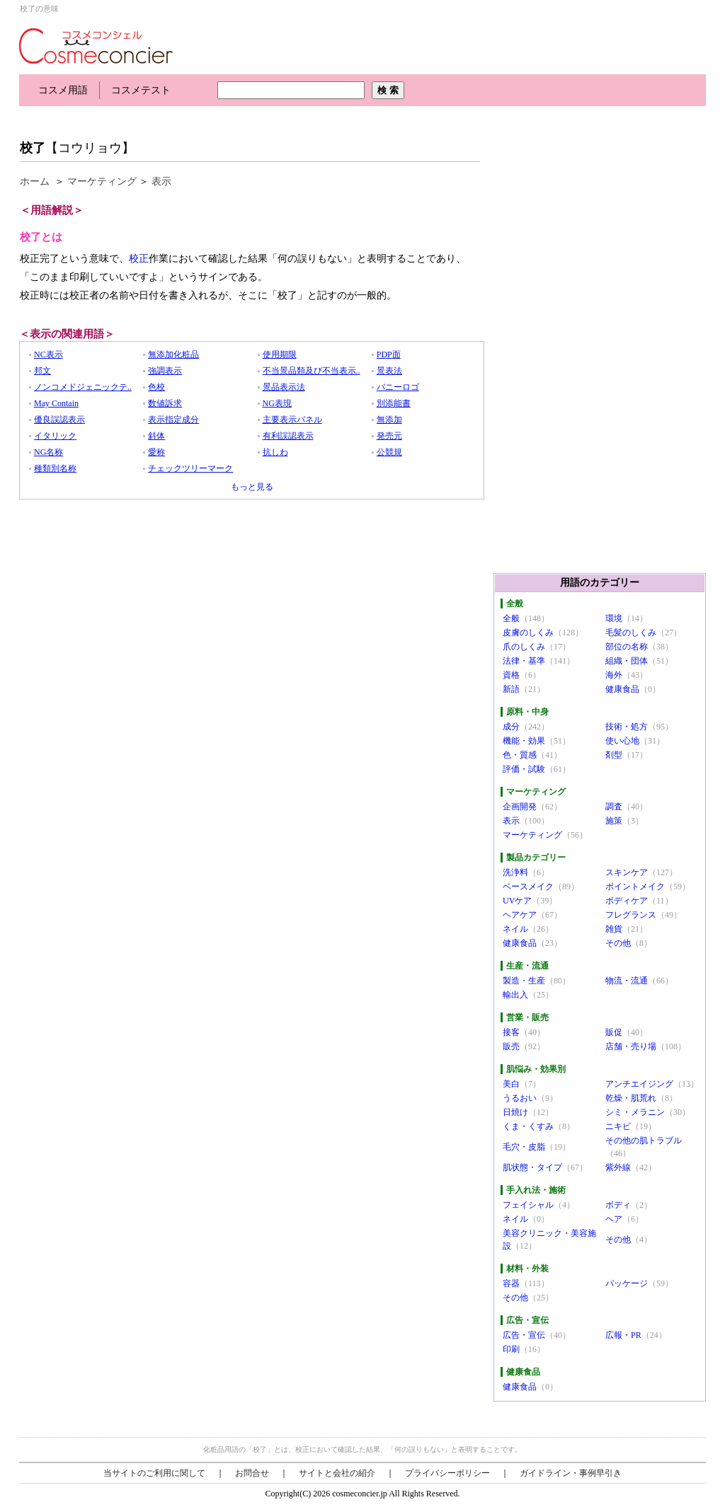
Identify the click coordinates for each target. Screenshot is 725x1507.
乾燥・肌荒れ (630, 1098)
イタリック (55, 436)
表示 (161, 181)
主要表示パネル (292, 420)
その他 (618, 943)
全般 (511, 618)
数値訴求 (165, 403)
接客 (511, 1032)
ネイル (515, 929)
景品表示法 (284, 387)
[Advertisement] (277, 118)
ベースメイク (528, 886)
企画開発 (520, 807)
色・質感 (520, 755)
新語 (511, 689)
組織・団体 (626, 661)
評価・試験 (524, 769)
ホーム (35, 181)
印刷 (511, 1349)
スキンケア (626, 872)
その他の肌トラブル (643, 1140)
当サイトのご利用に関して (154, 1473)
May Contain (56, 403)
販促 (613, 1032)
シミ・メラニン (635, 1112)
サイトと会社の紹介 (337, 1473)
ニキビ (618, 1126)
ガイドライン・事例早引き (571, 1473)
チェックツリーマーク (190, 468)
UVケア (517, 901)
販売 (511, 1046)
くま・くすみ (528, 1126)
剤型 (613, 755)
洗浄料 (515, 872)
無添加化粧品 (173, 354)
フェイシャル (528, 1205)
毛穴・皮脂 (524, 1147)
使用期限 (280, 354)
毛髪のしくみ (630, 632)
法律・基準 (524, 661)
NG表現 (277, 403)
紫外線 (618, 1167)
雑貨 (613, 929)
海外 (613, 675)
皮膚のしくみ (528, 632)
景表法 (389, 371)
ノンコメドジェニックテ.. (83, 387)
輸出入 (515, 995)
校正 (139, 258)
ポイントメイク (635, 886)
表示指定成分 (173, 420)
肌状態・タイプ (532, 1167)
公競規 (389, 452)
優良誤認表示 (59, 420)
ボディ (618, 1205)
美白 (511, 1084)
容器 (511, 1283)
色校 (156, 387)
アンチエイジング (639, 1084)
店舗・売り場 (630, 1046)
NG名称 (48, 452)
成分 (511, 727)
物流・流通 (626, 981)
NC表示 (48, 354)
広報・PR (623, 1335)
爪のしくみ (524, 647)
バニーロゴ (398, 387)
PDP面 (389, 354)
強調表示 (165, 371)
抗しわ (275, 452)
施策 (613, 821)
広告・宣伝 (524, 1335)
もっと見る (252, 487)
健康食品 (622, 689)
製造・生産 (524, 981)
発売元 (389, 436)
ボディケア (626, 901)
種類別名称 (55, 468)
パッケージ (626, 1283)
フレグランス (630, 915)
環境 (613, 618)
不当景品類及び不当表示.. (311, 371)
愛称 (156, 452)
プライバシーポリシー (447, 1473)
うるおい (520, 1098)
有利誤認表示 (288, 436)
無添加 (389, 420)
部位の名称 (626, 647)
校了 (32, 148)
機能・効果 (524, 741)
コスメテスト (141, 90)
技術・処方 (626, 727)
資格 (511, 675)
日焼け (515, 1112)
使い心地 (622, 741)
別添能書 (394, 403)
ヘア (613, 1219)
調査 (613, 807)
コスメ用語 (63, 90)
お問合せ (252, 1473)
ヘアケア (520, 915)
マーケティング (102, 181)
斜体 (156, 436)
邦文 (42, 371)
